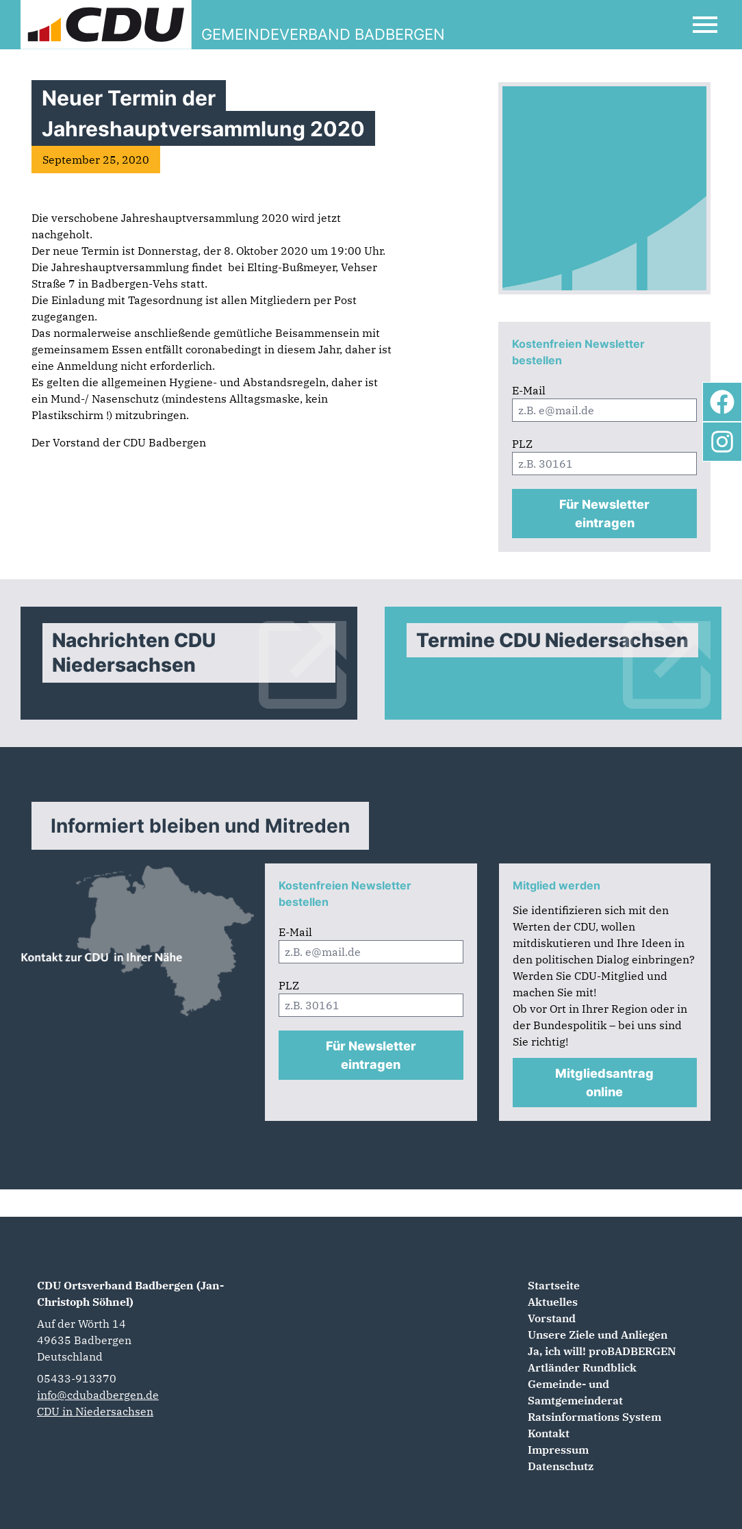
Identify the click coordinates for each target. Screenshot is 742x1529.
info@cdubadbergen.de (98, 1395)
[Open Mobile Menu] (705, 24)
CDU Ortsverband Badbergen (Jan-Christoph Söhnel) (130, 1293)
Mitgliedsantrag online (604, 1082)
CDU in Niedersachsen (95, 1411)
